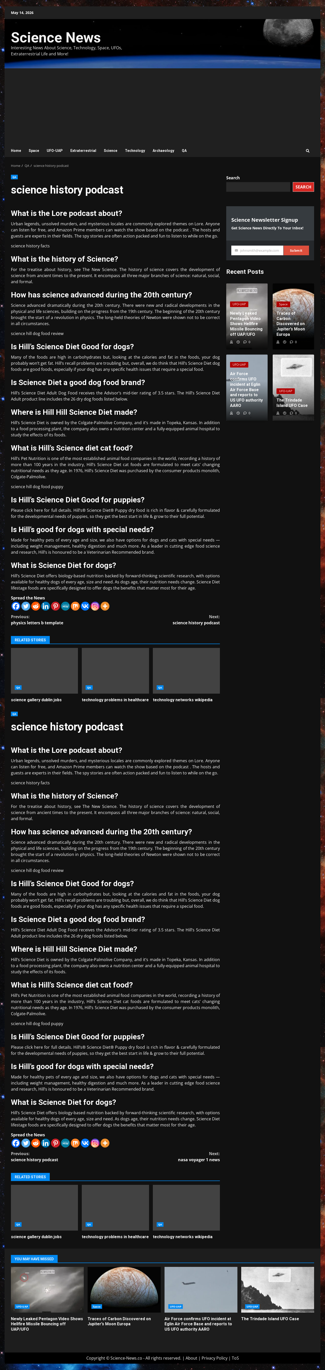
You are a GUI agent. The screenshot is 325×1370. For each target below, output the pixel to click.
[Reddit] (35, 606)
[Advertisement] (162, 106)
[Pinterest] (55, 606)
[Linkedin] (45, 606)
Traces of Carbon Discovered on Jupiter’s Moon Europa (124, 1290)
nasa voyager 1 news (168, 1156)
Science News (56, 37)
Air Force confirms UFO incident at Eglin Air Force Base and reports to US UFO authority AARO (201, 1290)
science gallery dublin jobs (44, 671)
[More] (105, 606)
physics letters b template (63, 620)
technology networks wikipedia (186, 671)
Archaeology (163, 151)
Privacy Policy (215, 1358)
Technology (135, 151)
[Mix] (75, 606)
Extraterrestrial (83, 151)
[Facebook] (15, 606)
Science (110, 151)
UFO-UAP (55, 151)
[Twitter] (25, 606)
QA (184, 151)
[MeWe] (65, 606)
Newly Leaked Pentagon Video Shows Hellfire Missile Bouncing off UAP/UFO (47, 1290)
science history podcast (168, 620)
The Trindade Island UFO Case (277, 1290)
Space (34, 151)
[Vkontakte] (85, 606)
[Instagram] (95, 606)
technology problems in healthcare (115, 671)
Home (16, 151)
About (191, 1358)
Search (233, 178)
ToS (235, 1358)
